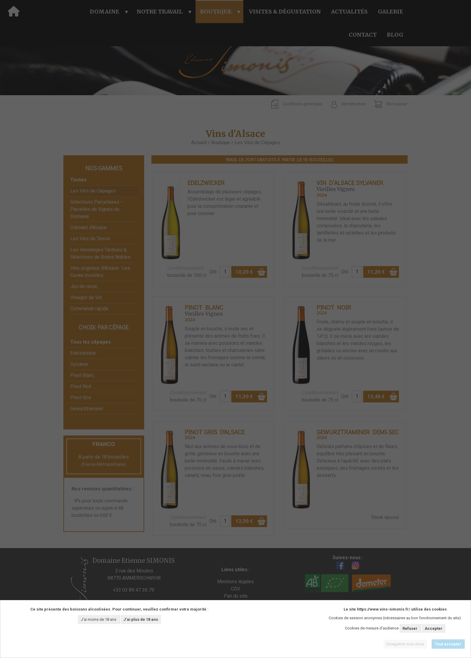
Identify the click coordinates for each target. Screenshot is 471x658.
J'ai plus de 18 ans (140, 619)
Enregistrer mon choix (405, 644)
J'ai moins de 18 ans (98, 619)
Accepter (433, 628)
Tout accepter (448, 644)
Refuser (410, 628)
